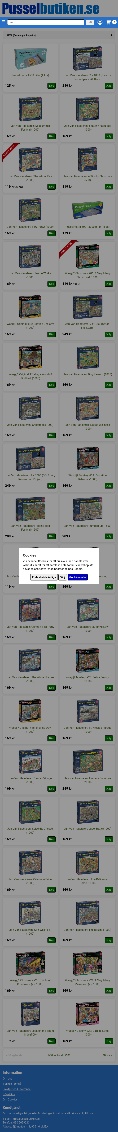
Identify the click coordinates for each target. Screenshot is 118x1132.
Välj (62, 577)
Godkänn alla (77, 577)
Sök (90, 22)
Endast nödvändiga (44, 577)
